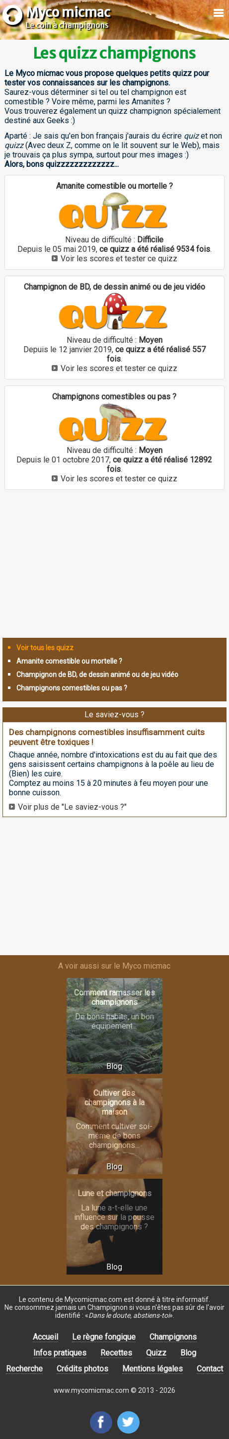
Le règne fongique (104, 1337)
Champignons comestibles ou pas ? (71, 688)
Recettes (116, 1353)
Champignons (173, 1337)
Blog (188, 1353)
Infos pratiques (59, 1353)
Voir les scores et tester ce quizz (119, 258)
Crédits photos (82, 1368)
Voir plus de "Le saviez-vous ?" (72, 807)
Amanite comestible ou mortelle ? (69, 661)
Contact (210, 1368)
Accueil (45, 1337)
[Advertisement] (114, 568)
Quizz (156, 1353)
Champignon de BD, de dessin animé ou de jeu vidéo (97, 675)
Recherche (24, 1368)
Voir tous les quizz (45, 648)
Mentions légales (152, 1368)
